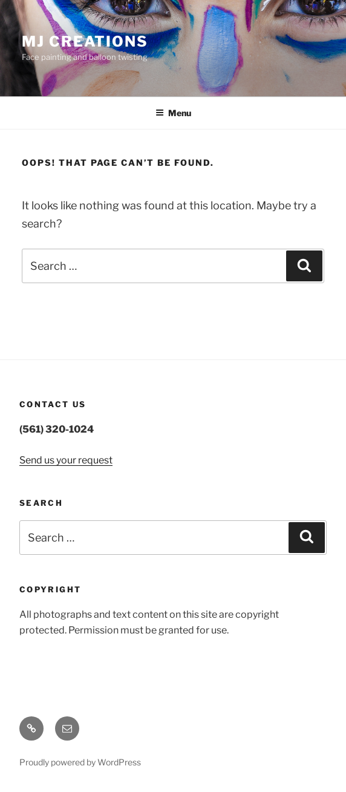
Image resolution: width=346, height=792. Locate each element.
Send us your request (66, 460)
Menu (173, 113)
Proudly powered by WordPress (80, 762)
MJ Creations (85, 41)
